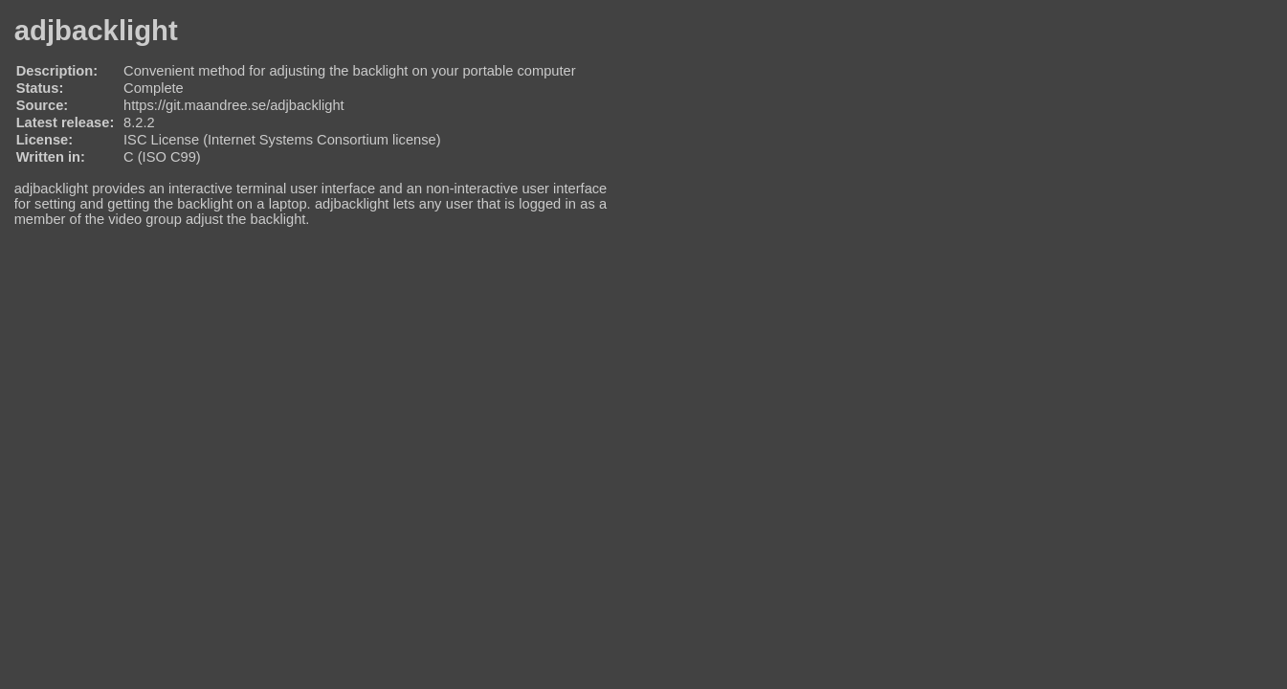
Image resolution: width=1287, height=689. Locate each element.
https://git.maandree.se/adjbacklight (233, 105)
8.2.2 (139, 122)
